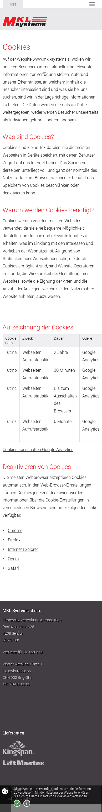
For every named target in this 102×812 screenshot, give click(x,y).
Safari (13, 568)
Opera (13, 559)
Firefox (14, 540)
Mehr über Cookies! (26, 803)
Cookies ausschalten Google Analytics (38, 449)
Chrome (15, 530)
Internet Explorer (23, 549)
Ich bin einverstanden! (17, 803)
